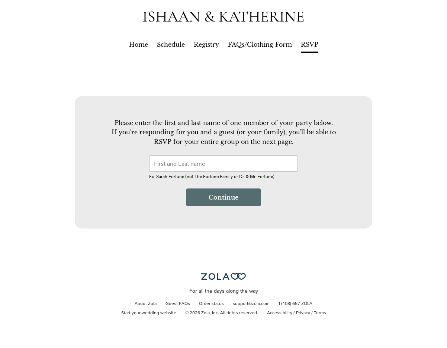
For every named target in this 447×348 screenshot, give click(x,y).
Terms (320, 313)
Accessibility (279, 313)
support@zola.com (251, 304)
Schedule (171, 44)
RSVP (309, 44)
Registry (206, 44)
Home (138, 44)
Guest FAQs (177, 304)
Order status (211, 304)
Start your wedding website (148, 313)
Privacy (303, 313)
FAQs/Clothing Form (260, 44)
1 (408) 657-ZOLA (295, 304)
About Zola (146, 304)
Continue (223, 197)
